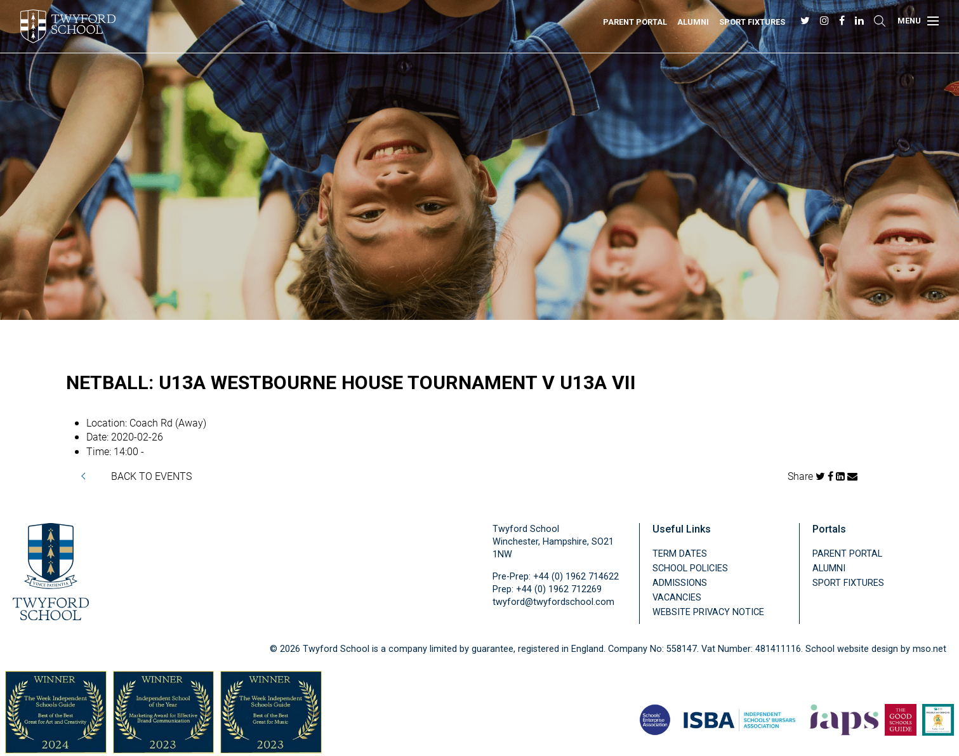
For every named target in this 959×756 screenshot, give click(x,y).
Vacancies (676, 597)
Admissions (679, 583)
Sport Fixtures (752, 22)
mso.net (929, 649)
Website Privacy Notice (708, 612)
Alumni (693, 22)
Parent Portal (635, 22)
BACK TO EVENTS (151, 475)
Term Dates (679, 553)
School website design (851, 649)
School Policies (690, 568)
